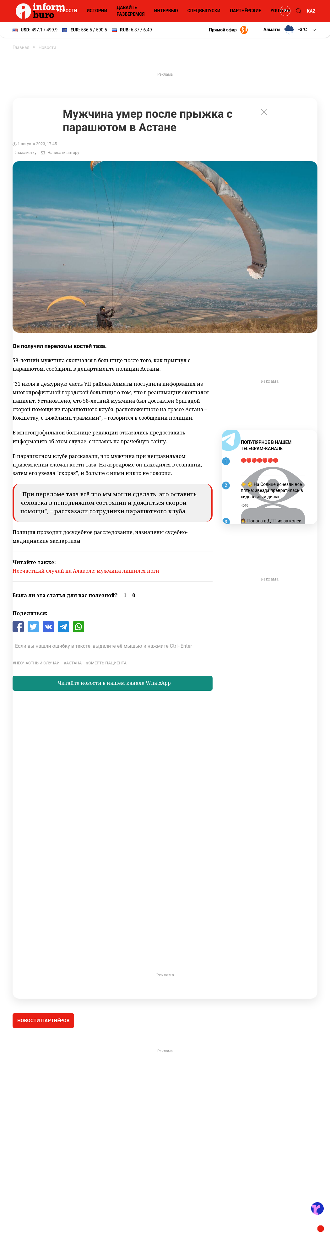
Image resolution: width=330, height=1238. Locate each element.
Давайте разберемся (130, 11)
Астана (74, 663)
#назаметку (25, 152)
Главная (21, 47)
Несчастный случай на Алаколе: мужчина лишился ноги (86, 570)
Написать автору (63, 152)
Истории (97, 10)
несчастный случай (37, 663)
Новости (67, 10)
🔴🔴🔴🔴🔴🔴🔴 (259, 460)
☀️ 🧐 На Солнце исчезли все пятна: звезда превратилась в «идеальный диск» (272, 490)
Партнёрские (245, 10)
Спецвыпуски (203, 10)
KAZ (311, 11)
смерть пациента (108, 663)
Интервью (166, 10)
